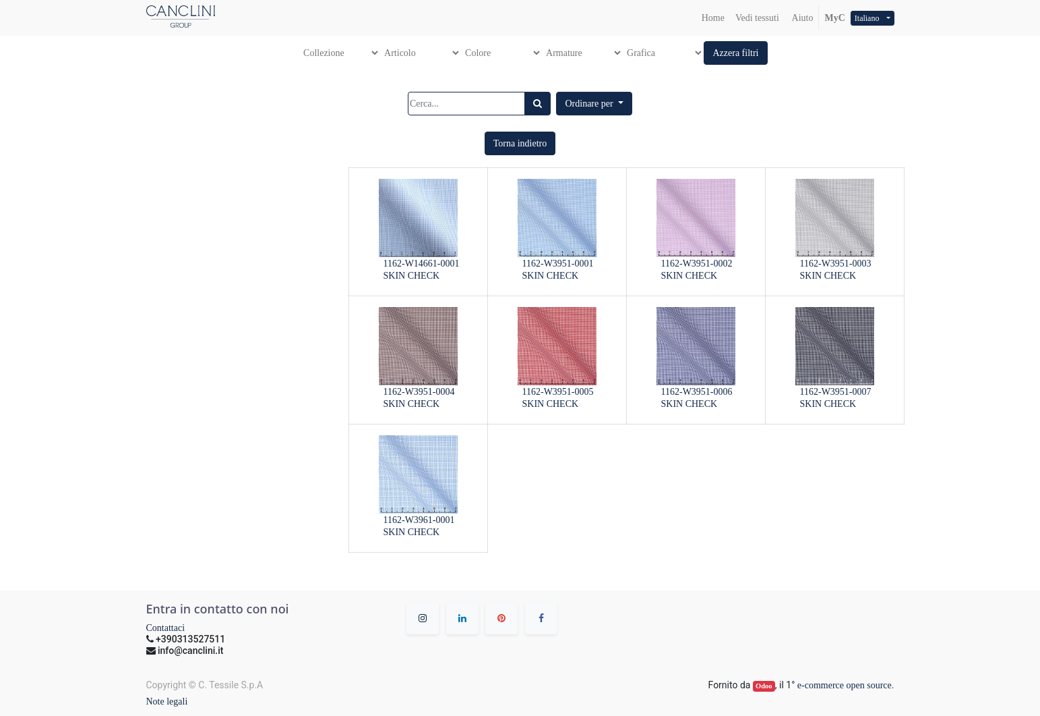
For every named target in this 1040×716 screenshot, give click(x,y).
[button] (735, 53)
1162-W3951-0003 (835, 263)
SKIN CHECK (412, 276)
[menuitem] (713, 17)
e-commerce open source (844, 685)
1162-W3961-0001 (419, 520)
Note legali (167, 701)
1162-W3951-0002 (697, 263)
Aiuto (802, 18)
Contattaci (165, 628)
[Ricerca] (537, 103)
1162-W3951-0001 (558, 263)
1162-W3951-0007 (835, 392)
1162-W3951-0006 (697, 392)
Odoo (764, 686)
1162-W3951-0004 (419, 392)
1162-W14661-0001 (422, 263)
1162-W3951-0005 (558, 392)
